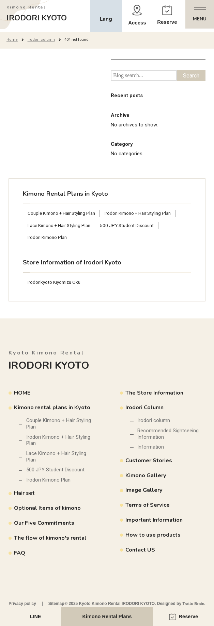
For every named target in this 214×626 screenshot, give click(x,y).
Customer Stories (149, 462)
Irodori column (40, 39)
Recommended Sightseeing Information (168, 435)
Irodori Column (145, 408)
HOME (22, 393)
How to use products (154, 536)
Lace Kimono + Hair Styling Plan (61, 225)
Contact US (140, 551)
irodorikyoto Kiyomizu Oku (55, 282)
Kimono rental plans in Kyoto (53, 408)
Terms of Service (148, 506)
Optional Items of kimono (48, 511)
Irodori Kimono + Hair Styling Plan (144, 213)
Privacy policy (22, 603)
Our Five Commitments (45, 525)
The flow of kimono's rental (52, 540)
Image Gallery (144, 491)
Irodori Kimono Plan (48, 237)
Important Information (155, 521)
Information (151, 449)
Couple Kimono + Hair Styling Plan (64, 213)
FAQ (20, 555)
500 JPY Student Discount (133, 225)
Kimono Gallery (146, 477)
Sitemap (56, 603)
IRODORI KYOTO (39, 13)
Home (11, 39)
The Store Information (155, 393)
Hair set (25, 496)
